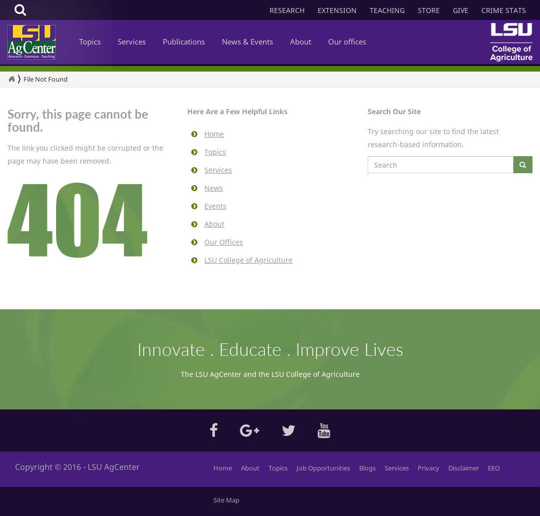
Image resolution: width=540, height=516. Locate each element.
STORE (429, 10)
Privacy (428, 467)
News (213, 188)
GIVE (460, 10)
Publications (184, 42)
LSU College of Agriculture (248, 260)
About (300, 42)
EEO (494, 467)
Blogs (367, 467)
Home (214, 134)
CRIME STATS (503, 10)
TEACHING (387, 10)
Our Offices (223, 242)
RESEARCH (287, 10)
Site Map (226, 499)
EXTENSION (337, 10)
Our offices (347, 42)
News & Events (247, 42)
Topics (90, 42)
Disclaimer (463, 467)
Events (215, 206)
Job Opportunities (323, 467)
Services (132, 42)
